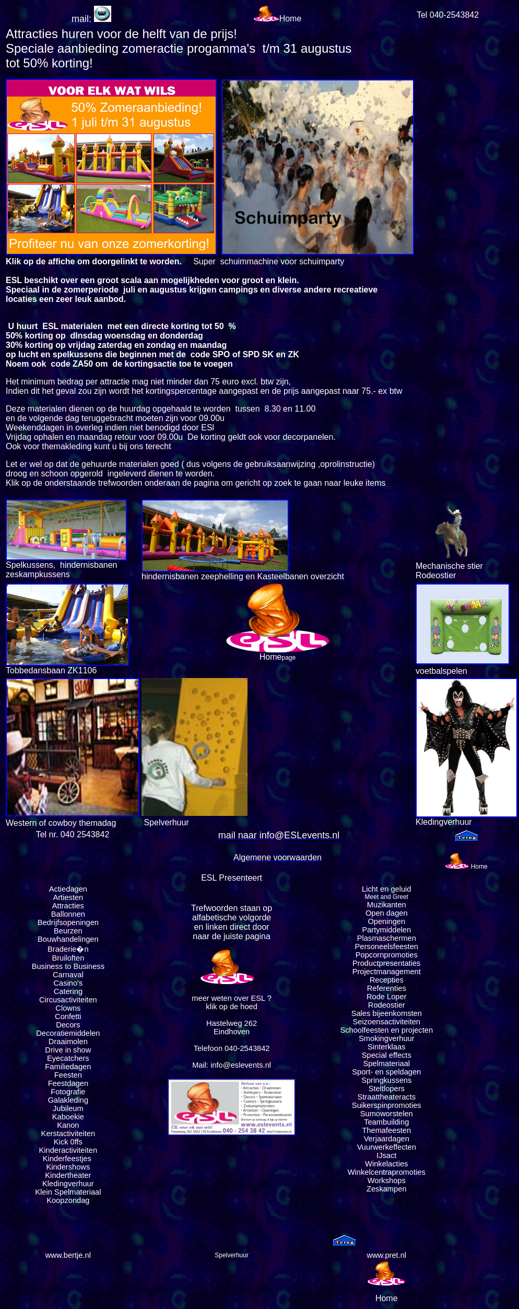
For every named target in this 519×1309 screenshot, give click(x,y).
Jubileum (68, 1108)
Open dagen (386, 913)
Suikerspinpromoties (386, 1105)
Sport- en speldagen (386, 1072)
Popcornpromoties (387, 955)
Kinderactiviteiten (68, 1150)
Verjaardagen (386, 1139)
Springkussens (386, 1080)
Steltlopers (387, 1088)
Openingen (386, 921)
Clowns (67, 1008)
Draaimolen (68, 1041)
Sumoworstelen (386, 1113)
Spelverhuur (232, 1255)
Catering (68, 991)
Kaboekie (68, 1117)
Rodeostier (386, 1005)
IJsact (386, 1155)
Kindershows (68, 1167)
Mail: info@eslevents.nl (231, 1065)
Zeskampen (387, 1189)
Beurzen (68, 931)
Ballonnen (68, 914)
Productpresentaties (386, 963)
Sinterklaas (387, 1047)
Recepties (387, 980)
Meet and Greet (386, 897)
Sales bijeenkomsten (386, 1013)
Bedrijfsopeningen (68, 922)
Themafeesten (386, 1130)
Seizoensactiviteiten (386, 1022)
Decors (68, 1025)
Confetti (68, 1016)
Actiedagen (68, 889)
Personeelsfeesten (386, 946)
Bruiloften (68, 958)
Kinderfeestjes (68, 1158)
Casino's (67, 983)
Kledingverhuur (68, 1183)
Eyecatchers (68, 1058)
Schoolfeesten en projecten (386, 1030)
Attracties (68, 906)
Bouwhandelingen (68, 939)
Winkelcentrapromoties (387, 1172)
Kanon (68, 1125)
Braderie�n (68, 949)
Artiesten (68, 897)
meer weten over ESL (228, 998)
